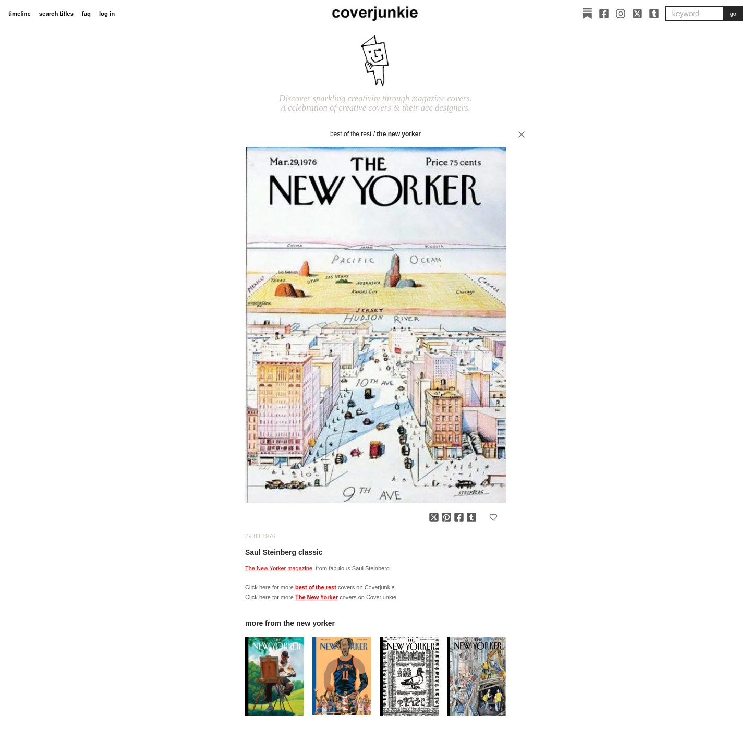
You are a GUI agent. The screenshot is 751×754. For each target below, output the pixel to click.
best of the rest (350, 134)
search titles (56, 13)
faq (86, 13)
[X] (637, 13)
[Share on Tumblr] (471, 517)
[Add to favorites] (493, 517)
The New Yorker (399, 134)
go (733, 13)
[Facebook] (604, 13)
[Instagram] (620, 13)
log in (107, 13)
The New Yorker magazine (278, 568)
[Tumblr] (654, 13)
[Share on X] (434, 517)
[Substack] (587, 13)
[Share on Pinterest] (446, 517)
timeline (19, 13)
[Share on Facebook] (459, 517)
